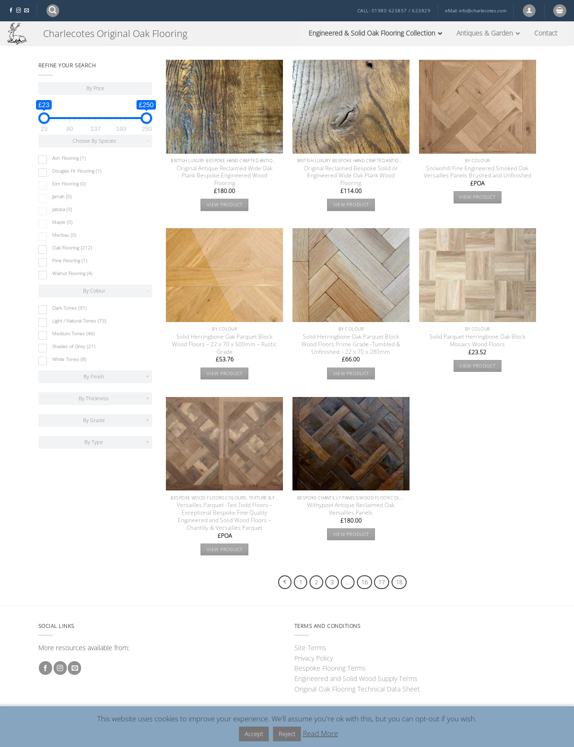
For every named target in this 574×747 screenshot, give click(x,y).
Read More (320, 733)
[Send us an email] (26, 10)
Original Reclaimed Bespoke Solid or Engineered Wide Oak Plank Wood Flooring (351, 176)
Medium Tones (73, 334)
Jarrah (62, 197)
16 (364, 582)
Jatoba (62, 209)
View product (225, 205)
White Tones (69, 359)
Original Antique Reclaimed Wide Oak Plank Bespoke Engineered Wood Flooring (225, 176)
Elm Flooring (69, 184)
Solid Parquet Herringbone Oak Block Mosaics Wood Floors (477, 340)
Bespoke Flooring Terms (330, 668)
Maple (62, 222)
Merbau (64, 235)
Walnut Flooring (72, 273)
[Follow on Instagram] (18, 10)
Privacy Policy (313, 658)
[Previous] (285, 582)
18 (399, 582)
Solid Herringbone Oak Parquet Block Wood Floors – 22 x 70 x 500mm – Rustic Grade (224, 344)
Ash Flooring (69, 158)
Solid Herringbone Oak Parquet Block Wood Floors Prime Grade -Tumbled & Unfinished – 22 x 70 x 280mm (351, 344)
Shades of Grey (73, 346)
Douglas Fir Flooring (76, 171)
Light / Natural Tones (79, 321)
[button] (52, 10)
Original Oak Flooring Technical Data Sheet (357, 688)
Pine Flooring (69, 261)
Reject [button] (287, 733)
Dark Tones (69, 308)
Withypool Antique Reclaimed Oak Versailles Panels (350, 508)
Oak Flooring (72, 248)
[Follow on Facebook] (11, 10)
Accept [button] (254, 733)
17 (381, 582)
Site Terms (310, 647)
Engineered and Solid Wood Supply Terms (356, 678)
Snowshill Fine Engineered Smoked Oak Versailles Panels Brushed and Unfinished (477, 172)
